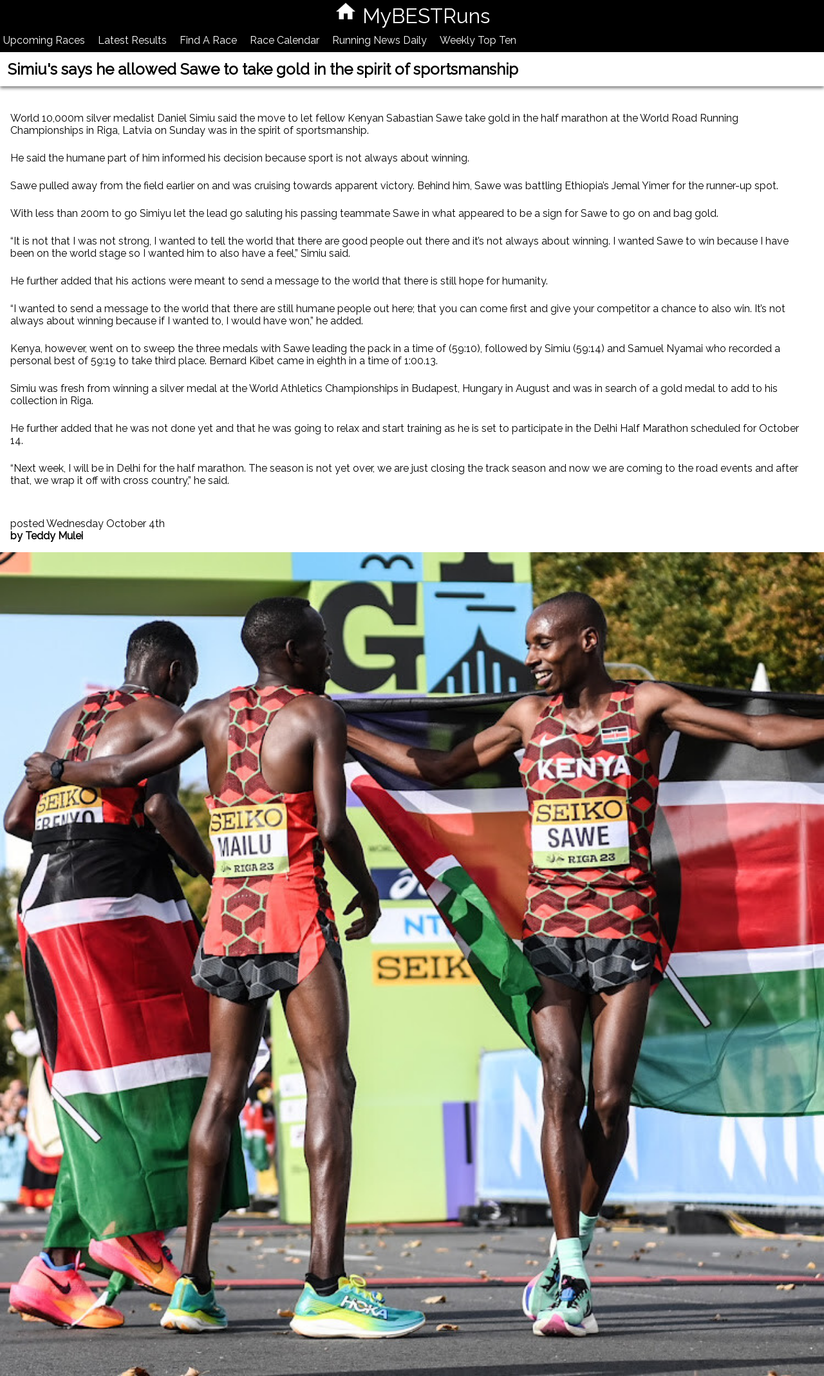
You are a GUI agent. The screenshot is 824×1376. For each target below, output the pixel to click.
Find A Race (208, 40)
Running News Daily (379, 40)
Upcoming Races (44, 40)
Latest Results (132, 40)
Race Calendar (284, 40)
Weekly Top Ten (478, 40)
